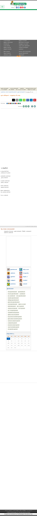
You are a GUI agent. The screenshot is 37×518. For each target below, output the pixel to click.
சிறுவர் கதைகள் (7, 53)
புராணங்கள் (22, 293)
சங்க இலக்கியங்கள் (12, 291)
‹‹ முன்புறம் (27, 226)
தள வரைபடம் (29, 510)
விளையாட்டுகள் (7, 54)
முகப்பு (6, 510)
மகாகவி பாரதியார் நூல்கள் (14, 320)
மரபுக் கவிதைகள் (14, 88)
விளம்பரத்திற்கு (22, 510)
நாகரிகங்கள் (6, 44)
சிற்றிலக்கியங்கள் (12, 306)
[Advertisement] (18, 25)
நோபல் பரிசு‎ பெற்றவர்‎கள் (25, 51)
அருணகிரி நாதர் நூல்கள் (13, 312)
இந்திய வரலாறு (7, 47)
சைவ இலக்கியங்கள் (20, 295)
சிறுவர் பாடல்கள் (31, 89)
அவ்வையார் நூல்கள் (12, 308)
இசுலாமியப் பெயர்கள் (24, 42)
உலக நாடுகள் (7, 40)
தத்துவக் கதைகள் (7, 49)
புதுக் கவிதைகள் (4, 88)
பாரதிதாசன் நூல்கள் (12, 322)
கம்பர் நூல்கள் (21, 308)
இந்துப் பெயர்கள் (23, 40)
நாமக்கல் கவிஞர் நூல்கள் (13, 325)
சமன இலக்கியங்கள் (12, 304)
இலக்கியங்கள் (13, 92)
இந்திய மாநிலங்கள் (8, 42)
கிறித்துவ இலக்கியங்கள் (13, 300)
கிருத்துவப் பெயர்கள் (23, 44)
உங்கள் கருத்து (15, 510)
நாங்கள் (10, 510)
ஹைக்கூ (22, 88)
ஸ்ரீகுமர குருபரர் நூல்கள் (13, 314)
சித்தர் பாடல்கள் (22, 304)
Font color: (3, 103)
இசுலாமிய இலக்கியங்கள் (13, 302)
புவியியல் (21, 49)
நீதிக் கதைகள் (7, 51)
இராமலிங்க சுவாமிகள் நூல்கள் (15, 318)
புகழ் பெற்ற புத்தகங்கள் (24, 45)
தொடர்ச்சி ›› (34, 226)
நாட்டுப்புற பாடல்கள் (21, 89)
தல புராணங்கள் (11, 295)
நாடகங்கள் (11, 89)
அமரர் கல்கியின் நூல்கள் (13, 327)
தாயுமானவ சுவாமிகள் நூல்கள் (15, 316)
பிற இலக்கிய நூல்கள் (13, 329)
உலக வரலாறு (7, 45)
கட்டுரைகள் (4, 89)
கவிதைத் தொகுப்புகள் (31, 88)
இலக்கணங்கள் (21, 291)
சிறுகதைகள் (21, 54)
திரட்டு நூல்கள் (20, 306)
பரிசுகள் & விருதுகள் (23, 47)
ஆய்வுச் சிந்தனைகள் (23, 53)
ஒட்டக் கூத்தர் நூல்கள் (13, 310)
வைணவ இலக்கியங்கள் (13, 298)
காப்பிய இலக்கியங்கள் (13, 293)
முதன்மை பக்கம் (4, 92)
